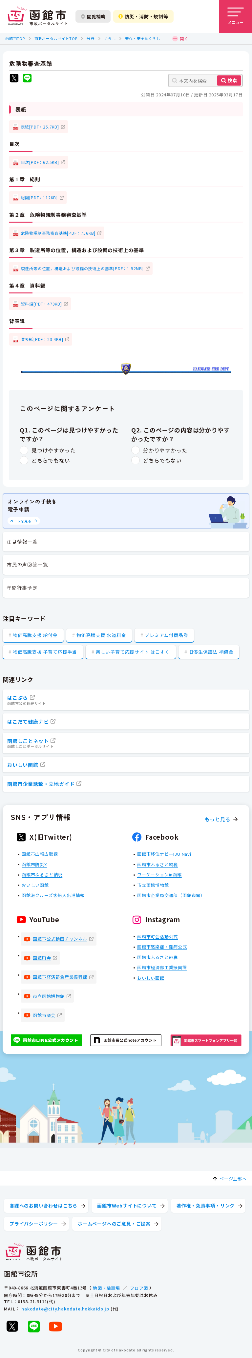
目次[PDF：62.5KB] (40, 162)
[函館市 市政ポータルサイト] (37, 16)
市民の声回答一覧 (27, 564)
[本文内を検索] (205, 80)
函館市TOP (15, 38)
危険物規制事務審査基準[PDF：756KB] (58, 233)
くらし (110, 38)
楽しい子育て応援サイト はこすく (133, 652)
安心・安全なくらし (142, 38)
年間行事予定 (22, 587)
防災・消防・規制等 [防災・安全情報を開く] (143, 16)
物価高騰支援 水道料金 (101, 635)
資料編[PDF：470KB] (41, 304)
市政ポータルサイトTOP (55, 38)
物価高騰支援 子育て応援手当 (45, 652)
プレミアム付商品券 (166, 635)
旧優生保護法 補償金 (210, 652)
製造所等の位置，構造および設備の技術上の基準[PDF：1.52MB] (82, 268)
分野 (90, 38)
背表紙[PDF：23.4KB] (42, 339)
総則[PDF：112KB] (39, 197)
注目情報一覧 (22, 541)
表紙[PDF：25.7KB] (40, 127)
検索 (232, 80)
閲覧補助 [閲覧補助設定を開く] (93, 16)
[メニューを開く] (235, 16)
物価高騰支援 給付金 (35, 635)
